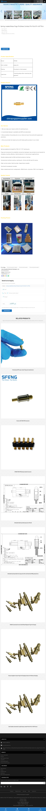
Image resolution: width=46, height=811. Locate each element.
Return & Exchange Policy (5, 774)
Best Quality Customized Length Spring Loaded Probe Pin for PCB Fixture (23, 726)
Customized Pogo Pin (4, 761)
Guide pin (2, 756)
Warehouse (3, 773)
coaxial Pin (2, 759)
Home (7, 20)
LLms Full (31, 805)
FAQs (29, 791)
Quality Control (18, 791)
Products (11, 791)
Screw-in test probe (4, 755)
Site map (24, 791)
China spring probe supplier (34, 267)
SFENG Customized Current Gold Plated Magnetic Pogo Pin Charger (23, 624)
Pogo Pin (14, 20)
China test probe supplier (23, 267)
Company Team (3, 771)
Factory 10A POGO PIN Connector (23, 420)
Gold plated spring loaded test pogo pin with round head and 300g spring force (23, 573)
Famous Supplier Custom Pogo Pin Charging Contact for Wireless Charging (23, 675)
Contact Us (34, 791)
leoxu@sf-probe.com (7, 745)
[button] (22, 17)
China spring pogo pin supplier (12, 267)
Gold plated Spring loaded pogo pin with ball (23, 522)
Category (11, 20)
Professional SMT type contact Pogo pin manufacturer (23, 369)
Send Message (7, 310)
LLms (27, 805)
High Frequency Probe (5, 758)
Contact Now (5, 48)
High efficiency (3, 768)
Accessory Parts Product (5, 762)
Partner (2, 769)
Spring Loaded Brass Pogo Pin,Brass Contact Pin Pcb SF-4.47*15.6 (18, 285)
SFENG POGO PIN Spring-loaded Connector (23, 471)
